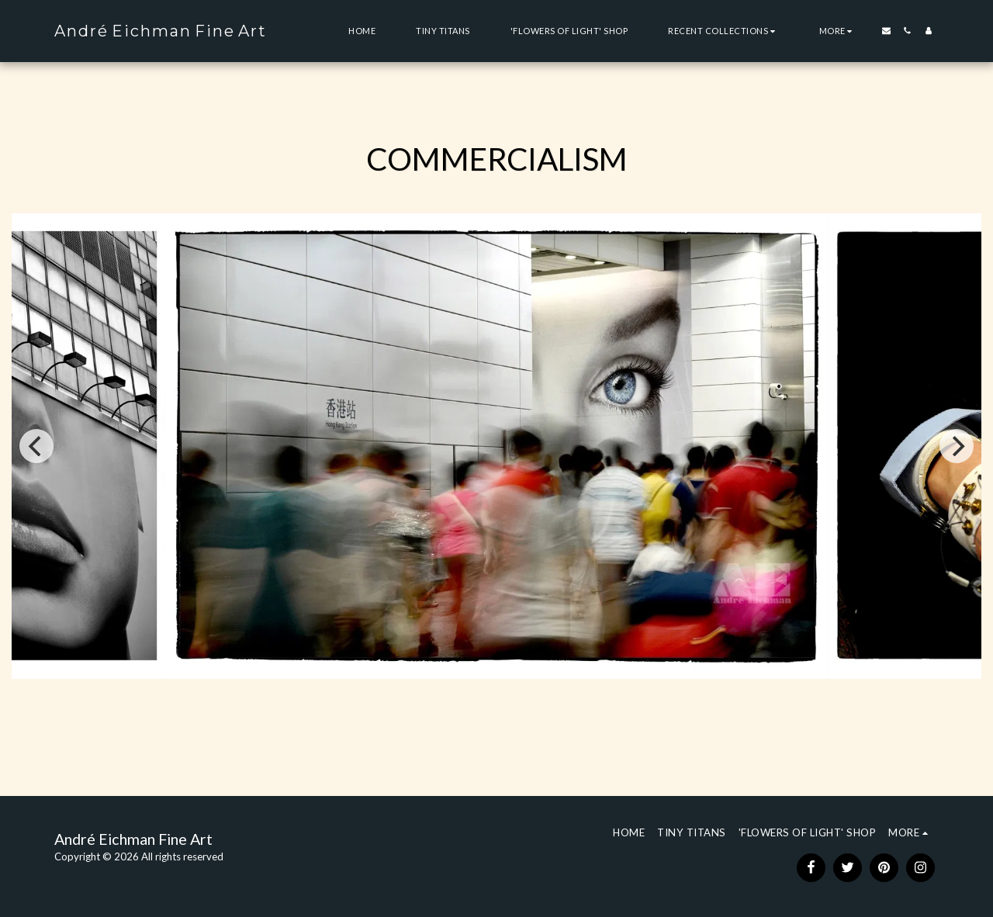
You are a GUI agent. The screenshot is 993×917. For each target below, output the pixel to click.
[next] (956, 446)
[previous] (36, 446)
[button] (723, 31)
